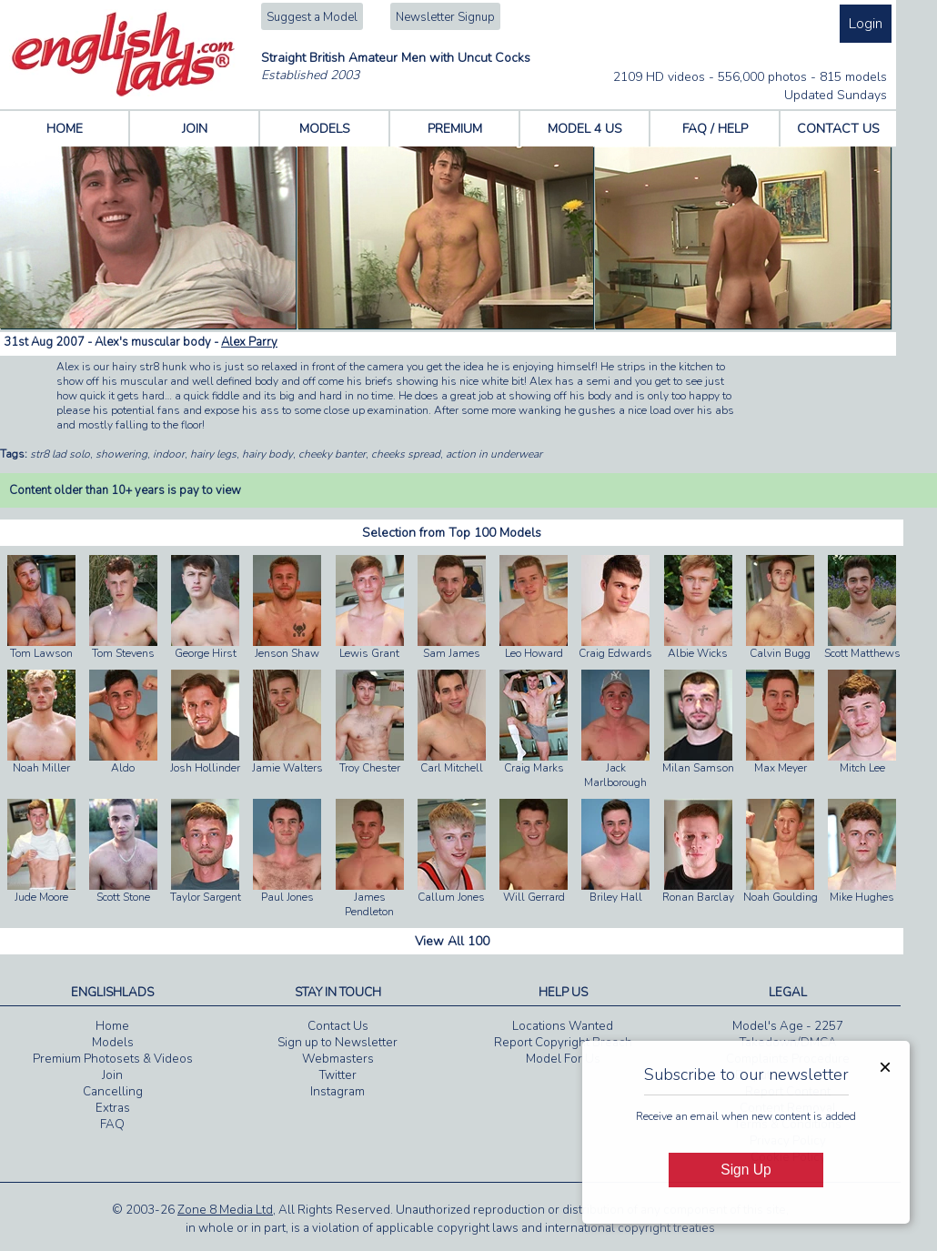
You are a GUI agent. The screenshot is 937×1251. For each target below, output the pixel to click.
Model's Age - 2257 (787, 1026)
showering (121, 454)
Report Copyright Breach (563, 1042)
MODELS (324, 128)
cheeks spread (405, 454)
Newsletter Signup (445, 17)
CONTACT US (838, 128)
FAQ (112, 1124)
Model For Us (563, 1059)
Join (112, 1075)
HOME (64, 128)
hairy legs (213, 454)
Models (113, 1042)
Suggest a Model (312, 17)
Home (112, 1026)
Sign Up (745, 1169)
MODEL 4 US (585, 128)
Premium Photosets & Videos (113, 1059)
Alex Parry (249, 342)
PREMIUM (455, 128)
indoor (169, 454)
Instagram (337, 1092)
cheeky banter (332, 454)
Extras (113, 1108)
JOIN (194, 128)
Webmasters (338, 1059)
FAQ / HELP (715, 128)
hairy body (267, 454)
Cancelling (113, 1092)
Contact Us (337, 1026)
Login (865, 24)
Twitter (338, 1075)
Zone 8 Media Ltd (225, 1210)
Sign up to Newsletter (337, 1042)
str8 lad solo (60, 454)
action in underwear (494, 454)
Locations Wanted (562, 1026)
